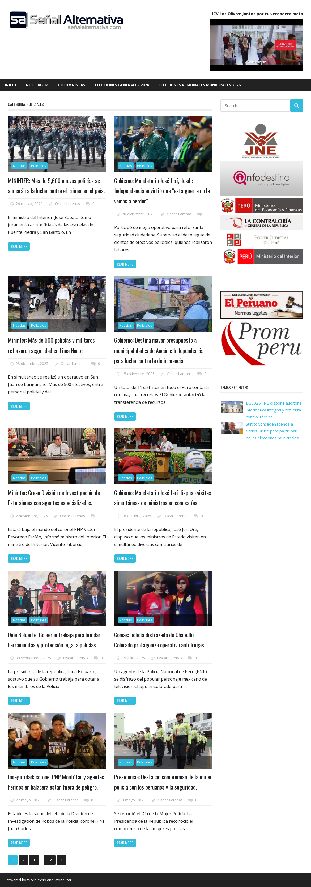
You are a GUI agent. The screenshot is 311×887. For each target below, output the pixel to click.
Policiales (38, 165)
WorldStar (62, 879)
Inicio (10, 84)
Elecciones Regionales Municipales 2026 (200, 84)
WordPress (36, 879)
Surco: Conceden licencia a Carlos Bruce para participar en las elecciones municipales (272, 431)
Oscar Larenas (67, 203)
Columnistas (71, 84)
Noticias (35, 84)
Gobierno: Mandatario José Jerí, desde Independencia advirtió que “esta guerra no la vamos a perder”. (162, 190)
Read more (19, 246)
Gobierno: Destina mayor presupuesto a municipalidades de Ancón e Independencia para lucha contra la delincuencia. (158, 350)
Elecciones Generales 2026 (122, 84)
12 (50, 859)
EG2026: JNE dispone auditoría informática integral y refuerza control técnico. (274, 410)
